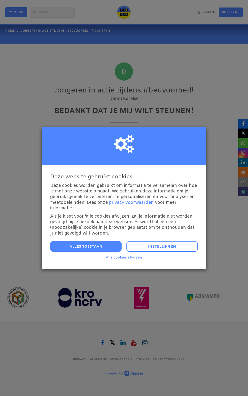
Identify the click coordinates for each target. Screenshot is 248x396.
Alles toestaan (86, 246)
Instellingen (162, 246)
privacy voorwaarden (131, 203)
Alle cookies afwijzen (124, 257)
